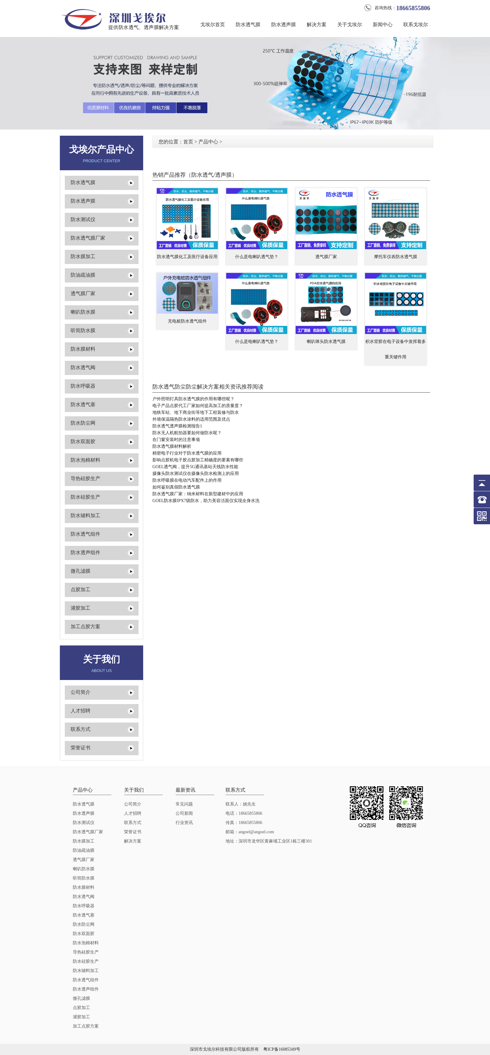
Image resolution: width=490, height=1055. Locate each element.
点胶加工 (80, 589)
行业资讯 (184, 822)
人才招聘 (80, 710)
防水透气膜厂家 (88, 238)
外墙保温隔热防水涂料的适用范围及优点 (191, 419)
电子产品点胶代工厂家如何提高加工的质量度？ (197, 405)
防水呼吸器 (83, 386)
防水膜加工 (83, 256)
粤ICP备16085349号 (281, 1049)
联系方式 (80, 729)
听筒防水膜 (83, 330)
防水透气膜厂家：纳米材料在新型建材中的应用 (197, 494)
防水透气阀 (83, 367)
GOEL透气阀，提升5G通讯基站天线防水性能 (195, 466)
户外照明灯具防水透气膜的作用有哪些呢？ (193, 399)
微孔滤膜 (80, 571)
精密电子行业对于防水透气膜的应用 (187, 453)
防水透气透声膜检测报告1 (177, 426)
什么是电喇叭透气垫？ (256, 256)
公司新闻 (184, 813)
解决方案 (316, 24)
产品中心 (208, 141)
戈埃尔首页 (212, 24)
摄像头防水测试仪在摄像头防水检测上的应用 (195, 473)
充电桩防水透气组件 (187, 321)
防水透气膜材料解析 (171, 446)
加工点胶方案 (85, 626)
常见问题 (184, 804)
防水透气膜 (248, 24)
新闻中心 (382, 24)
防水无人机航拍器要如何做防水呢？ (187, 433)
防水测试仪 (83, 219)
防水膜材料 (83, 349)
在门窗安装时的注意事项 (176, 439)
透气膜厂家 (83, 293)
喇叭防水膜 (83, 312)
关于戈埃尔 (349, 24)
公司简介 (80, 692)
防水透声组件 (85, 552)
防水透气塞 (83, 404)
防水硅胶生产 (85, 497)
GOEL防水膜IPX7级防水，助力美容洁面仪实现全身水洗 (206, 500)
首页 (188, 141)
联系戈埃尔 (415, 24)
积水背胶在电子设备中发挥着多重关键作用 (395, 349)
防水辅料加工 (85, 515)
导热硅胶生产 (85, 478)
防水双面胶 (83, 441)
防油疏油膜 (83, 275)
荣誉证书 (80, 747)
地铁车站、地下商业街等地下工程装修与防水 (195, 412)
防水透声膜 (283, 24)
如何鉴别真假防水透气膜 (176, 487)
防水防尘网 (83, 423)
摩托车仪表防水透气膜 (395, 256)
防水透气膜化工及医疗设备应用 (187, 256)
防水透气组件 (85, 534)
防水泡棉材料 (85, 460)
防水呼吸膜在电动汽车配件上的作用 (187, 480)
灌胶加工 (80, 608)
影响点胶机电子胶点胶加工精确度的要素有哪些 (197, 460)
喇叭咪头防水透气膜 (326, 341)
